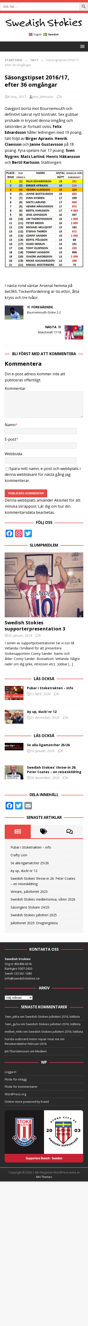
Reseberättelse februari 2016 (25, 1044)
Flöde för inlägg (16, 1079)
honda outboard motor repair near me (32, 1039)
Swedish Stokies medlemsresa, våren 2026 (43, 899)
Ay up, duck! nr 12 (42, 711)
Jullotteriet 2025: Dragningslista (34, 923)
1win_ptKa (12, 1016)
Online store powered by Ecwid (27, 1101)
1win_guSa (12, 1024)
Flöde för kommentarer (21, 1086)
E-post (10, 439)
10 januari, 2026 (42, 751)
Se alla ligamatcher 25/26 (48, 745)
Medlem (41, 1051)
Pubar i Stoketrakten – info (50, 688)
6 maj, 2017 (17, 96)
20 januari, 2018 (20, 635)
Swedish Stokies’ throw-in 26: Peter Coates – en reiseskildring (54, 769)
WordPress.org (15, 1094)
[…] (70, 664)
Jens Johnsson (43, 96)
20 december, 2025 (45, 777)
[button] (81, 46)
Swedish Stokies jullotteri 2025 (34, 915)
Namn (10, 424)
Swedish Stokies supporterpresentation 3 (35, 625)
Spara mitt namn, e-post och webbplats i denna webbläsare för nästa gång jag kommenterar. (42, 474)
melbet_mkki (14, 1031)
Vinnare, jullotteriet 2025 (29, 891)
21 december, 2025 (45, 717)
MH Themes (44, 1177)
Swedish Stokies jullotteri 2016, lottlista (52, 1016)
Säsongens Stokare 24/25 (30, 907)
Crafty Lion (19, 855)
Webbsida (13, 453)
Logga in (10, 1072)
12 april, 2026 (40, 694)
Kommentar (15, 388)
